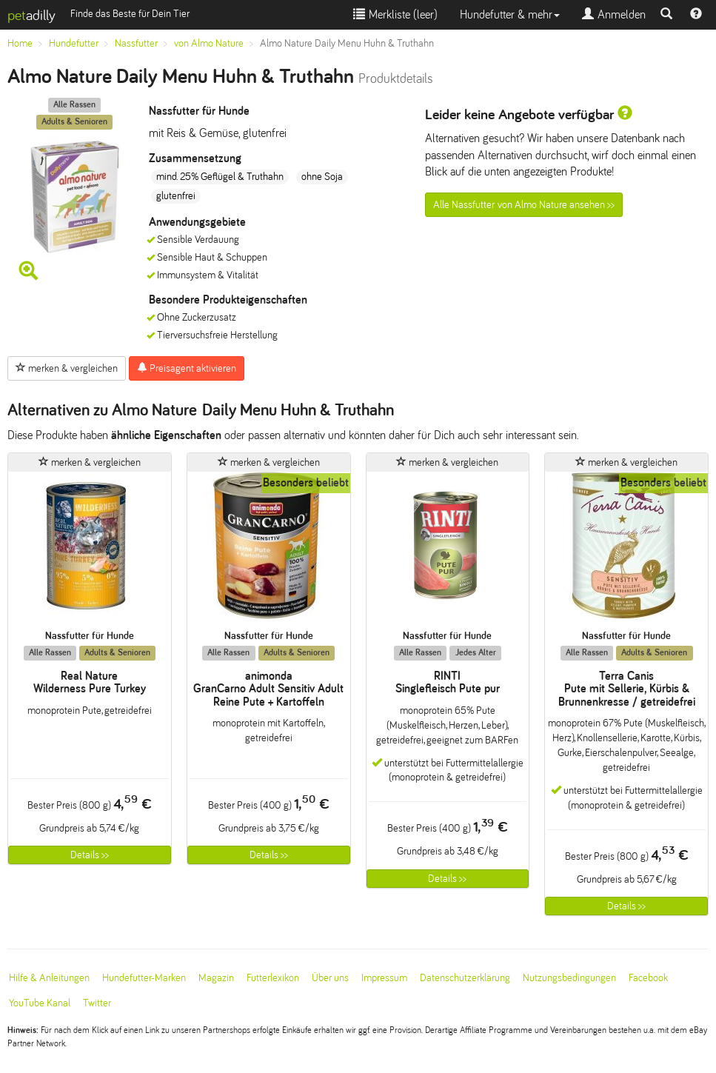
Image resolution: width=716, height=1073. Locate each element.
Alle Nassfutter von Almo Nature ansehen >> (524, 204)
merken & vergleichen (67, 368)
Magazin (216, 977)
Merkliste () (395, 14)
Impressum (384, 977)
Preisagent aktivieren (186, 368)
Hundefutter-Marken (144, 977)
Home (20, 43)
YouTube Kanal (39, 1003)
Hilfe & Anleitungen (49, 977)
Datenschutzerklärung (465, 977)
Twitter (97, 1003)
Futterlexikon (273, 977)
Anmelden (614, 14)
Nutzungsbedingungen (569, 977)
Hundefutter (73, 43)
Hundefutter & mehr (510, 14)
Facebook (648, 977)
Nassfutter (136, 43)
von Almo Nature (209, 43)
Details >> (89, 854)
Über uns (330, 977)
